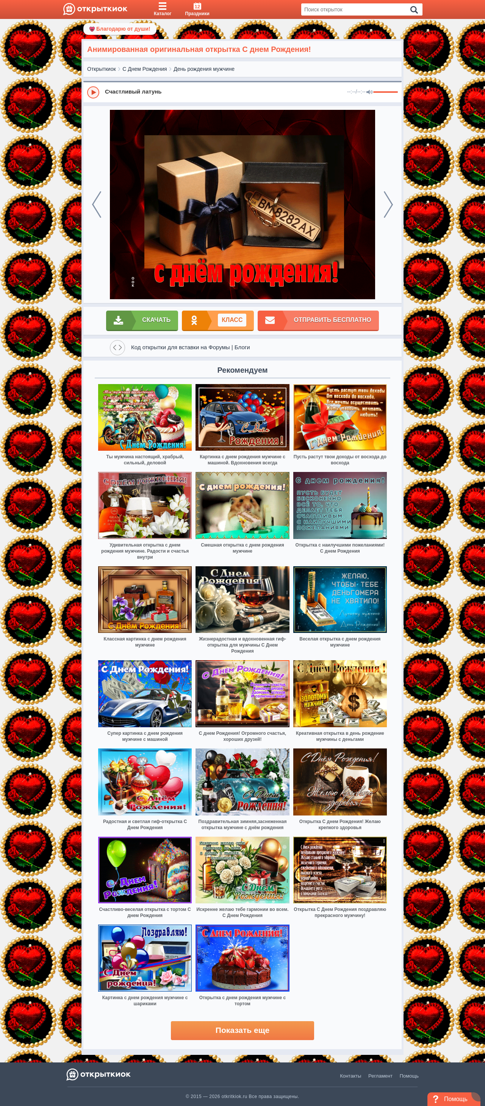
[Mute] (369, 92)
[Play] (93, 92)
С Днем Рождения (144, 69)
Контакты (350, 1076)
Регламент (380, 1076)
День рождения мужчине (204, 69)
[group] (242, 92)
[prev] (96, 204)
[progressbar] (385, 92)
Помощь (409, 1076)
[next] (388, 204)
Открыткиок (101, 69)
